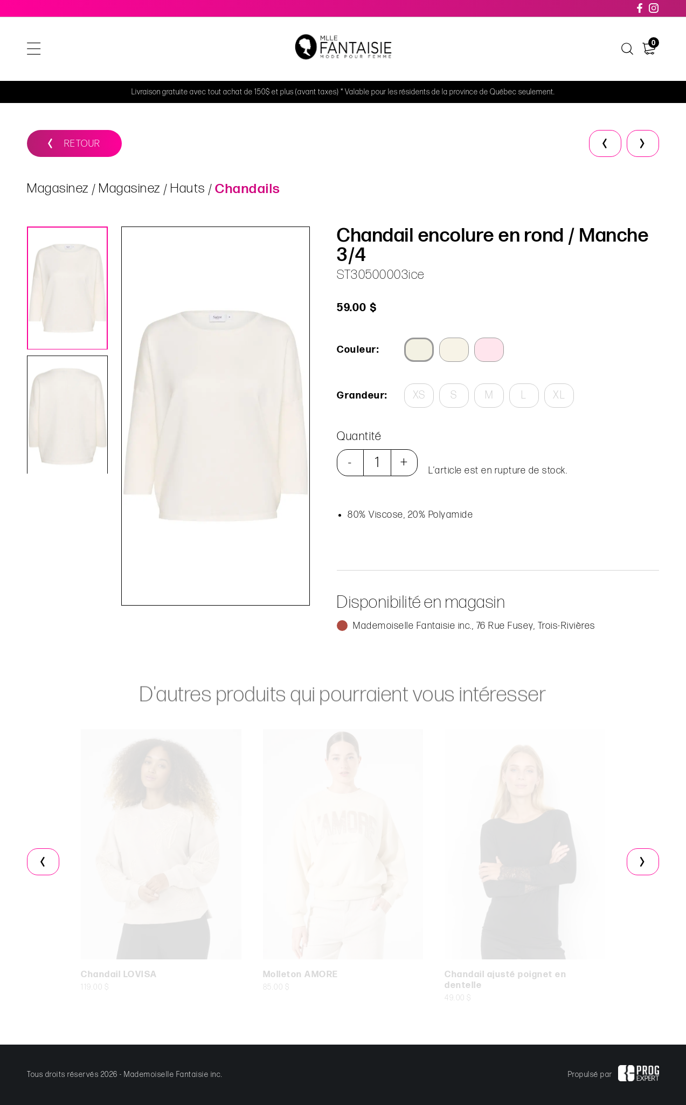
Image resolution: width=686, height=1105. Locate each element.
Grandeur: (361, 395)
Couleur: (357, 349)
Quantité (358, 436)
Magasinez (58, 189)
